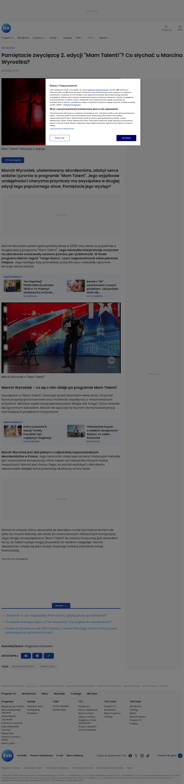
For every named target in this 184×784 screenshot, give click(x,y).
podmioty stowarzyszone (98, 90)
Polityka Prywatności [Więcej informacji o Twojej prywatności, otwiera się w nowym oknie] (72, 105)
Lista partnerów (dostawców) (62, 129)
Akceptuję (126, 138)
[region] (93, 112)
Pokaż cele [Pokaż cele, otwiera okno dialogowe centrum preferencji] (59, 138)
